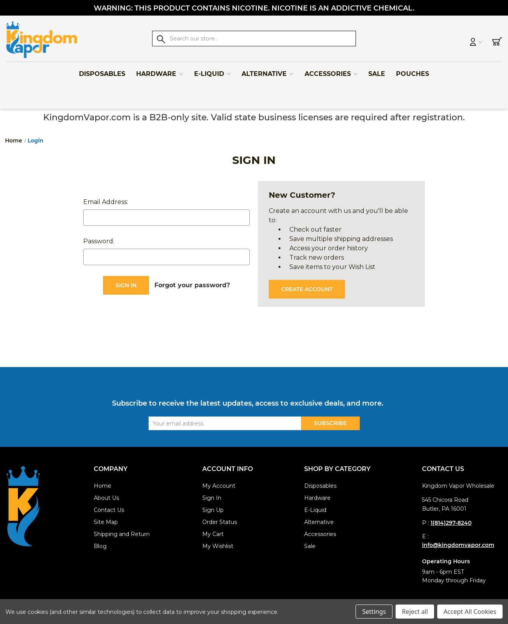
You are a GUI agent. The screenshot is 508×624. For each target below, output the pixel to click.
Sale (376, 70)
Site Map (106, 522)
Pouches (412, 70)
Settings (374, 611)
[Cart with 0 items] (488, 39)
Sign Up (213, 509)
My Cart (213, 534)
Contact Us (109, 509)
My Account (218, 485)
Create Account (307, 289)
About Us (106, 497)
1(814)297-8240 (451, 522)
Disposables (102, 70)
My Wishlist (217, 546)
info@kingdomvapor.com (458, 544)
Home (102, 485)
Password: (98, 241)
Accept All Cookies (469, 611)
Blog (100, 546)
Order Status (219, 522)
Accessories (331, 70)
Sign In (211, 497)
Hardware (159, 70)
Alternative (267, 70)
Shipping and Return (122, 534)
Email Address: (105, 202)
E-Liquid (212, 70)
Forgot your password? (192, 285)
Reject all (415, 611)
